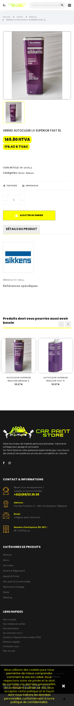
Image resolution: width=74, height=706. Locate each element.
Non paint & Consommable (16, 581)
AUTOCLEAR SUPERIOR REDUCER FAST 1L (55, 379)
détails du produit (21, 229)
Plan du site (9, 651)
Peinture (7, 555)
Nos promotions (11, 628)
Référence (8, 280)
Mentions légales (11, 642)
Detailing (7, 597)
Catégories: (10, 173)
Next (68, 324)
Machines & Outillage (13, 587)
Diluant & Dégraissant (14, 571)
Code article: (11, 167)
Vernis (21, 173)
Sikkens (30, 173)
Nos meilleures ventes (14, 624)
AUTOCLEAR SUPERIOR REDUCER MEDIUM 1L (18, 379)
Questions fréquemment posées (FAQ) (22, 637)
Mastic (6, 592)
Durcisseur (8, 565)
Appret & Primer (11, 576)
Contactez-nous (11, 646)
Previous (61, 324)
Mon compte (9, 619)
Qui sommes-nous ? (13, 633)
